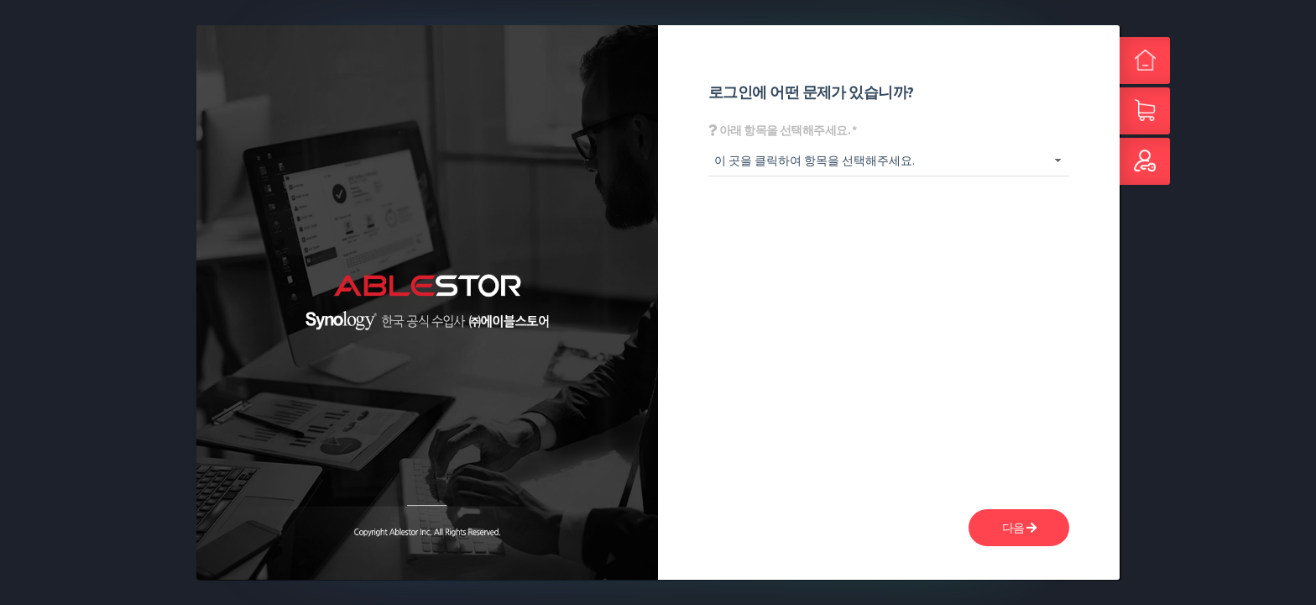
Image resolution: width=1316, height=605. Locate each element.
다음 (1019, 527)
